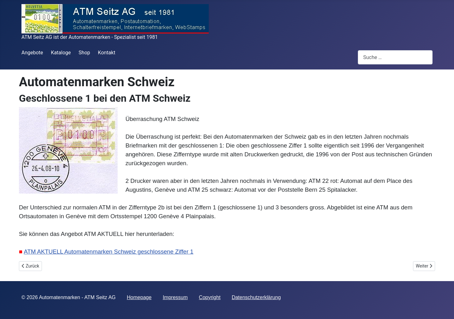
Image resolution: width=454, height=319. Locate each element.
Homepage (139, 297)
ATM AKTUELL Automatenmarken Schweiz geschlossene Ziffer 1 (108, 251)
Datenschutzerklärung (256, 297)
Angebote (32, 53)
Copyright (209, 297)
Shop (84, 53)
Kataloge (61, 53)
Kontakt (106, 53)
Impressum (175, 297)
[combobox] (395, 57)
